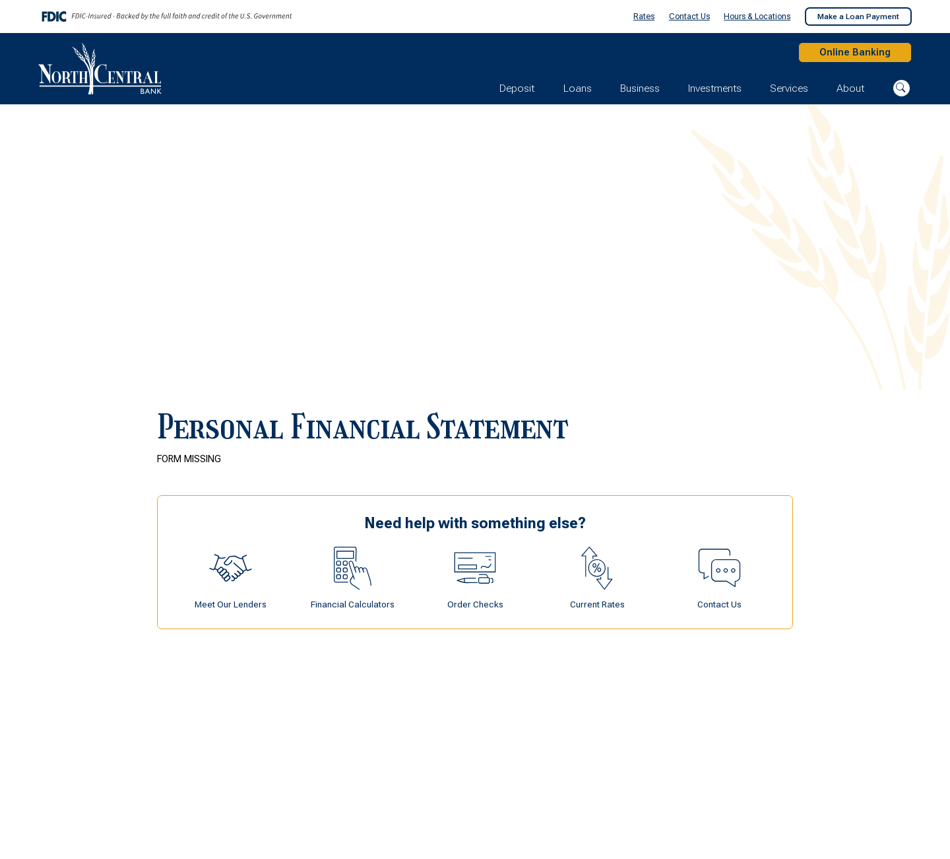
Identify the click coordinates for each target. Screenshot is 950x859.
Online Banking (850, 54)
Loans (577, 91)
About (850, 91)
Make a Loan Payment (858, 16)
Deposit (516, 91)
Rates (643, 16)
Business (640, 91)
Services (789, 91)
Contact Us (689, 16)
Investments (715, 91)
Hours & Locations (757, 16)
